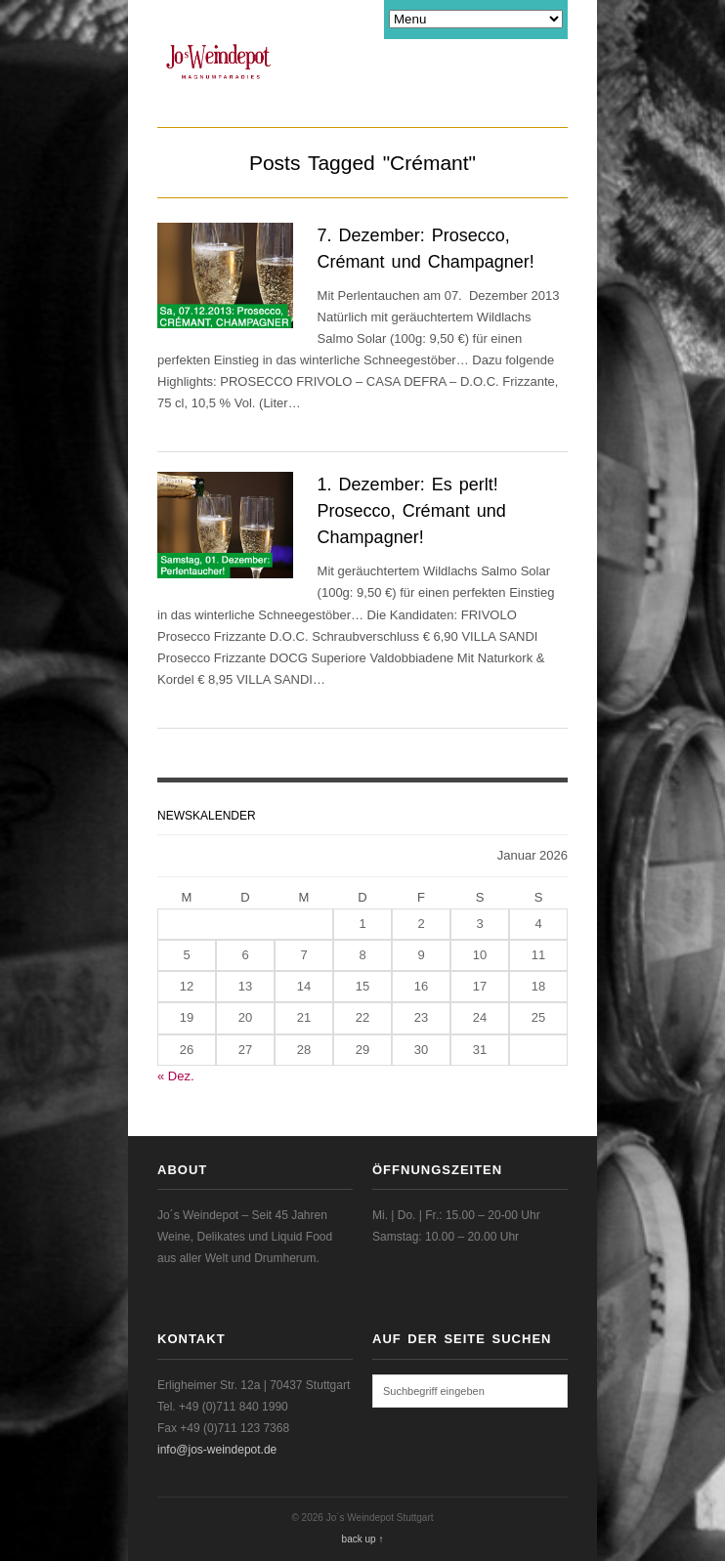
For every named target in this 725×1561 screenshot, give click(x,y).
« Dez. (175, 1076)
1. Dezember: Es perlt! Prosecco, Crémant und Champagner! (412, 511)
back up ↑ (363, 1539)
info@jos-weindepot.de (217, 1449)
